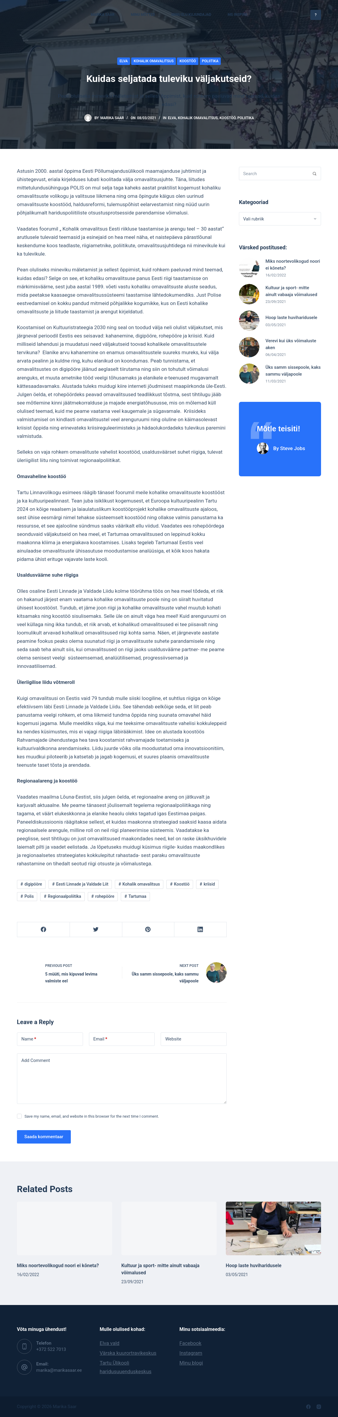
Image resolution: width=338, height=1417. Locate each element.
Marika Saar (103, 15)
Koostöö (187, 61)
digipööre (33, 884)
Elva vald (109, 1343)
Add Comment (35, 1060)
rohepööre (104, 896)
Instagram (190, 1353)
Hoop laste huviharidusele (253, 1265)
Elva (124, 61)
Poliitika (210, 61)
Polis (29, 896)
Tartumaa (137, 896)
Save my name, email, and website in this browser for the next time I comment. (91, 1116)
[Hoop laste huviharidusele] (273, 1228)
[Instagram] (319, 1406)
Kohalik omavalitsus (153, 61)
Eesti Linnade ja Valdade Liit (82, 884)
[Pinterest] (148, 929)
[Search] (314, 173)
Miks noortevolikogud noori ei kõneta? (58, 1265)
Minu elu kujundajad (191, 15)
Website (173, 1039)
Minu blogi (191, 1363)
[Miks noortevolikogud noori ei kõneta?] (64, 1228)
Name (28, 1039)
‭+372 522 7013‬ (51, 1349)
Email (100, 1039)
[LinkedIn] (200, 929)
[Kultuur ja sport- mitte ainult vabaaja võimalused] (169, 1228)
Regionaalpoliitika (64, 896)
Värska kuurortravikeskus (128, 1353)
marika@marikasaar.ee (59, 1370)
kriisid (209, 884)
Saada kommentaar (43, 1136)
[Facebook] (43, 929)
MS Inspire (237, 15)
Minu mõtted (143, 15)
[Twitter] (96, 929)
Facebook (190, 1343)
